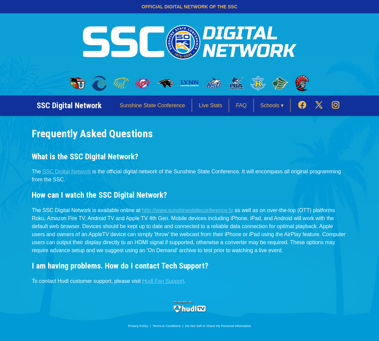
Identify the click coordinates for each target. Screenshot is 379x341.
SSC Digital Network (66, 171)
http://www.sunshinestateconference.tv (187, 210)
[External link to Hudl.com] (189, 312)
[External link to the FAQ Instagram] (336, 105)
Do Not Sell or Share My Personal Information (218, 326)
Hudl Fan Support (163, 281)
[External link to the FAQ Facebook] (305, 105)
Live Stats (210, 105)
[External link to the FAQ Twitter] (322, 105)
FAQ (241, 105)
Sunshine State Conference (152, 105)
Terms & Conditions (167, 326)
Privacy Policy (138, 326)
